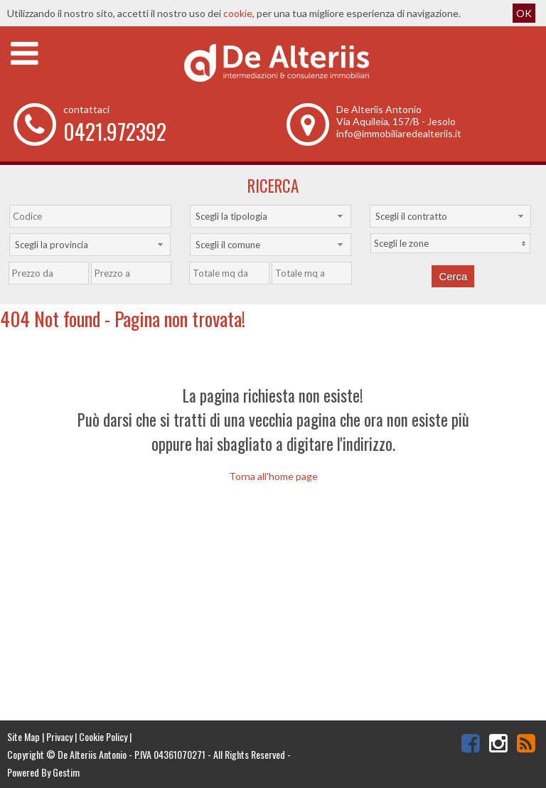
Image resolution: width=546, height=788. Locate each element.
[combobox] (270, 216)
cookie (237, 13)
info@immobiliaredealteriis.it (398, 133)
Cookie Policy (103, 736)
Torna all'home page (273, 476)
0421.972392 (114, 131)
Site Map (23, 736)
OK (524, 13)
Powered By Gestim (43, 772)
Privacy (59, 736)
